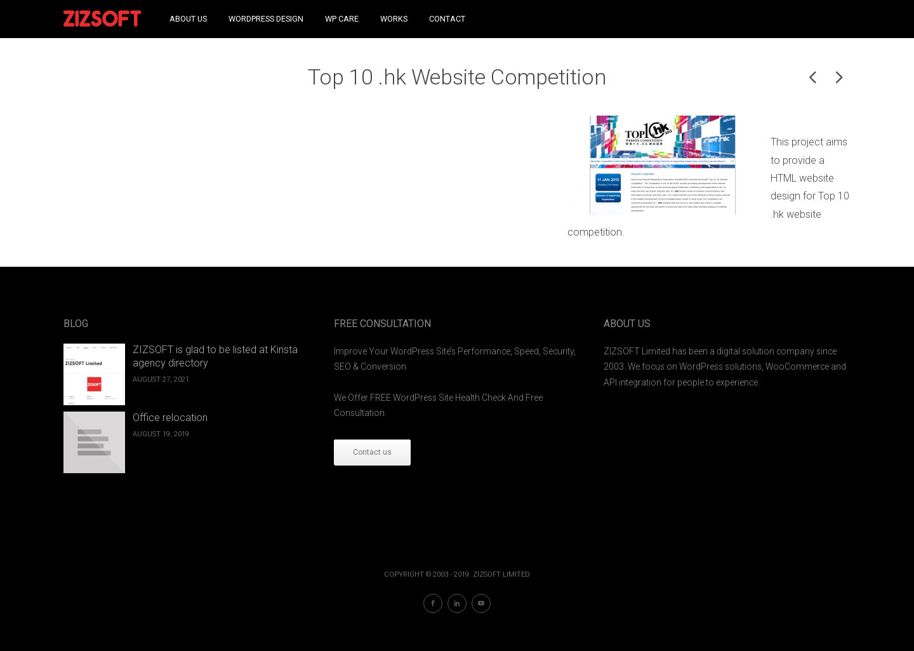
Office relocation (170, 418)
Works (393, 18)
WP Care (342, 18)
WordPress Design (265, 18)
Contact (447, 18)
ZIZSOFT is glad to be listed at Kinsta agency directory (215, 356)
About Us (188, 18)
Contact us (372, 452)
